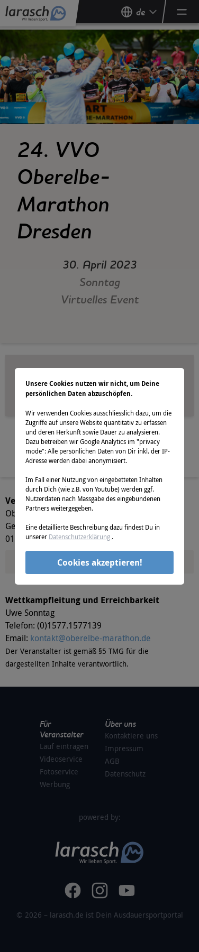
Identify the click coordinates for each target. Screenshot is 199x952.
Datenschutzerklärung (80, 536)
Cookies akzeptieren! (99, 562)
